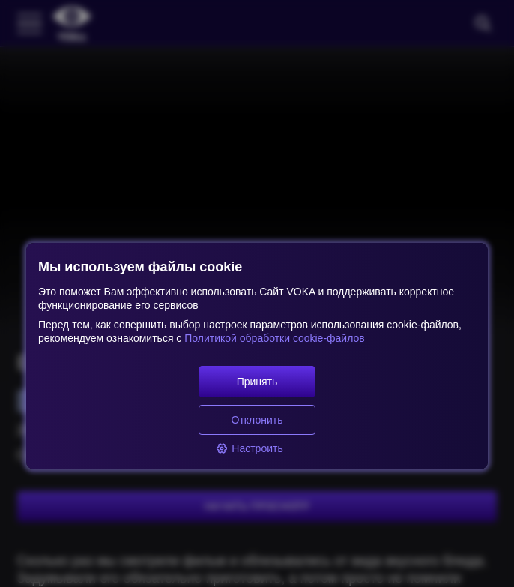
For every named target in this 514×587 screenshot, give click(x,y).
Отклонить (257, 420)
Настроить (249, 448)
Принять (257, 382)
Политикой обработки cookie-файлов (272, 338)
